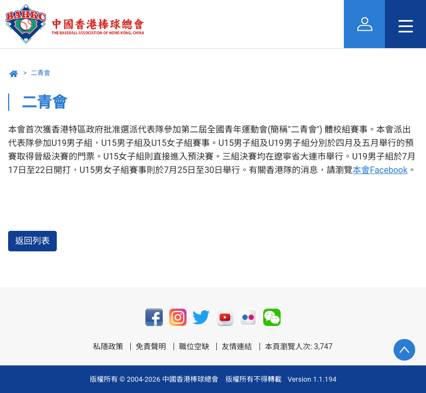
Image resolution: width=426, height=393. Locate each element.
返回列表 (32, 241)
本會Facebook (379, 170)
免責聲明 (151, 346)
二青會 (40, 73)
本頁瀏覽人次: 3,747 (298, 346)
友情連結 (237, 346)
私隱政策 (108, 346)
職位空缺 (194, 346)
